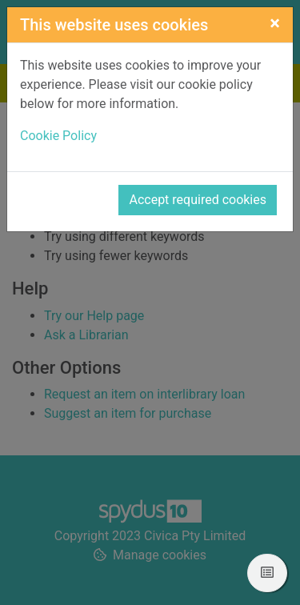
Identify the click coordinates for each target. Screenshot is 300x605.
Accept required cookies (197, 199)
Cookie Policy (58, 135)
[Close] (275, 23)
